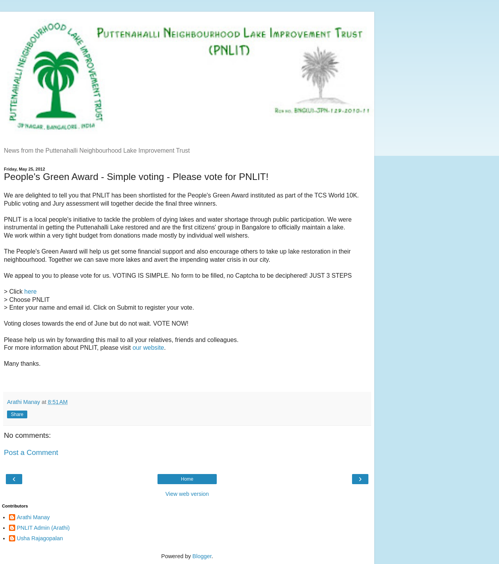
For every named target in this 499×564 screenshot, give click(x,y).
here (30, 291)
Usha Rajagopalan (40, 538)
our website (148, 347)
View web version (187, 494)
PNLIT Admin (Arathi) (43, 528)
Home (187, 479)
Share (17, 414)
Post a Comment (31, 452)
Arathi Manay (33, 517)
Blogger (202, 556)
